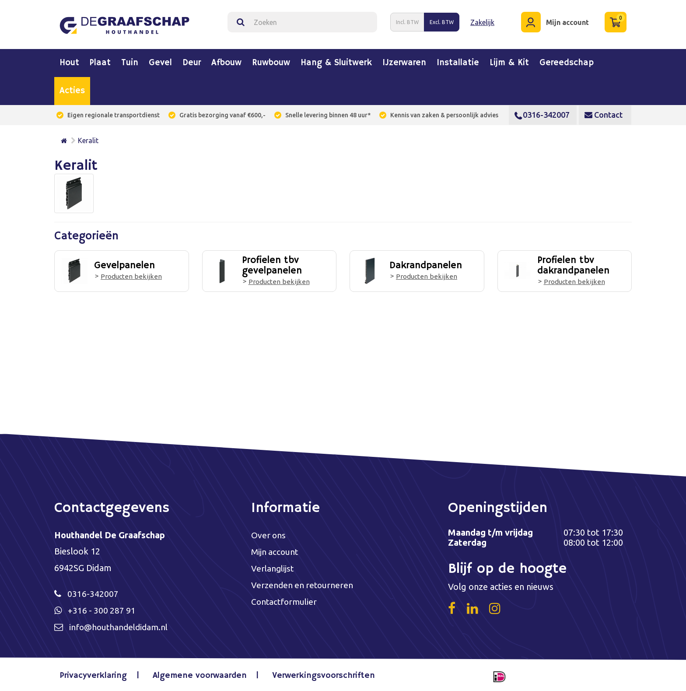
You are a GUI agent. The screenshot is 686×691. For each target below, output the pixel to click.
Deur (191, 61)
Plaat (100, 61)
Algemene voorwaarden (200, 675)
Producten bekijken (131, 275)
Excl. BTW (442, 21)
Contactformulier (285, 602)
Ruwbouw (271, 61)
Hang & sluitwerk (336, 61)
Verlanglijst (273, 568)
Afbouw (226, 61)
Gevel (160, 61)
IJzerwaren (404, 61)
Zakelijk (482, 21)
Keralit (88, 139)
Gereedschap (566, 61)
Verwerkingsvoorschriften (323, 675)
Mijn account (275, 551)
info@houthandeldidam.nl (120, 626)
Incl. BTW (407, 21)
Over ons (269, 534)
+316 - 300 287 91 (102, 609)
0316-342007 (542, 113)
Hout (69, 61)
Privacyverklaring (96, 675)
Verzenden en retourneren (303, 585)
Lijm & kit (509, 61)
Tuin (129, 61)
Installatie (458, 61)
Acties (72, 89)
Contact (603, 113)
